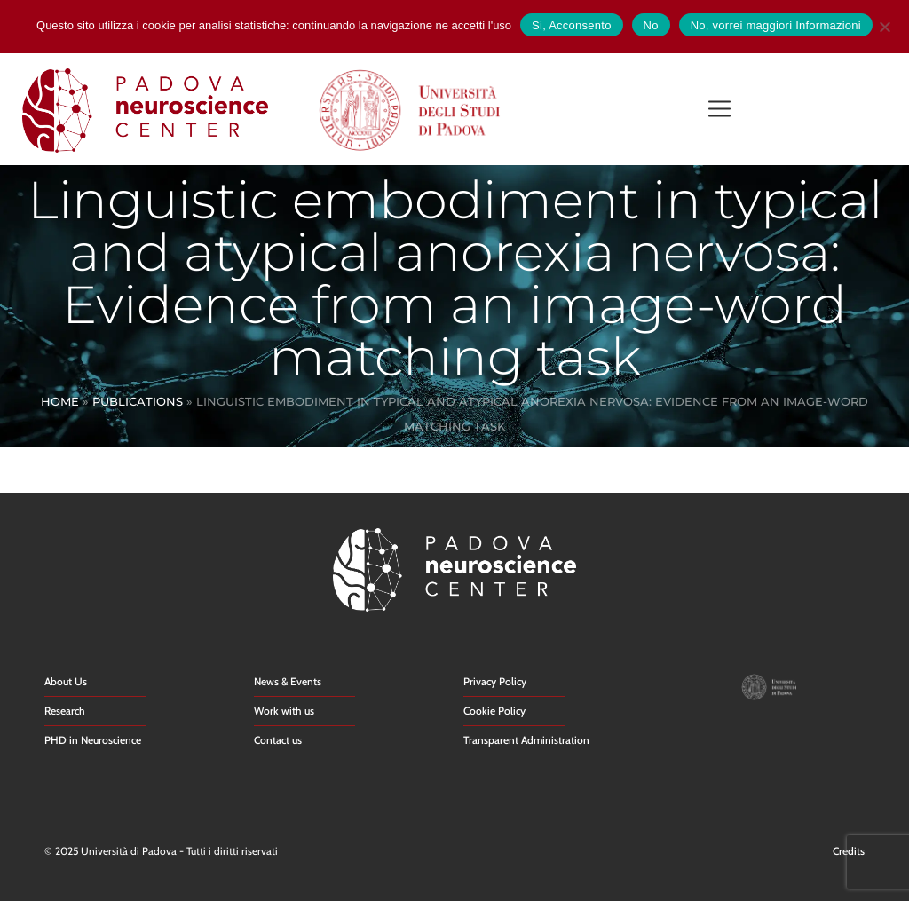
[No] (884, 24)
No (651, 25)
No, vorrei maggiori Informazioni (776, 25)
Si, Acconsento (572, 25)
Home (60, 401)
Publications (137, 401)
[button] (719, 110)
